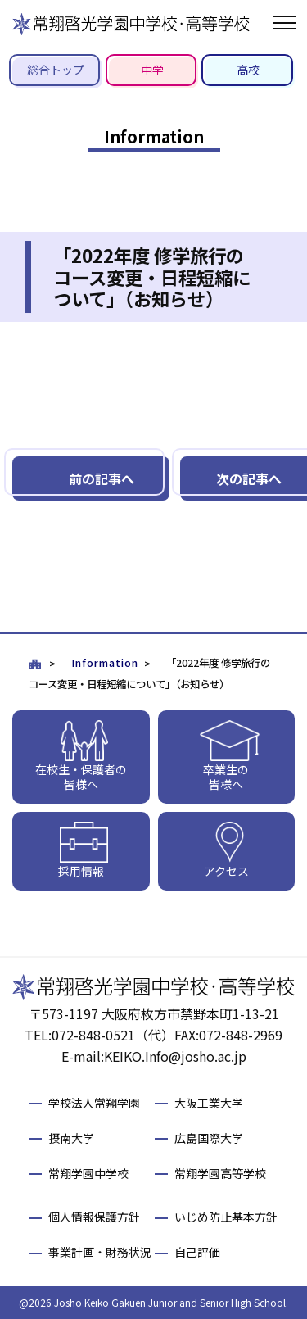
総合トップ (55, 69)
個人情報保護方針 (94, 1216)
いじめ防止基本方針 (226, 1216)
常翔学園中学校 (88, 1173)
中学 (152, 69)
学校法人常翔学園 (94, 1103)
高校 (248, 69)
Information (104, 662)
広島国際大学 (208, 1138)
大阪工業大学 (208, 1103)
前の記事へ (101, 478)
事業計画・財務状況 (99, 1252)
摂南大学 (71, 1138)
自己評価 (197, 1252)
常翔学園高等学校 (220, 1173)
